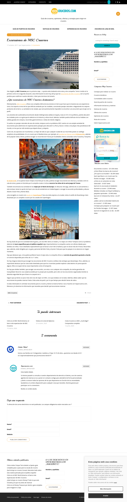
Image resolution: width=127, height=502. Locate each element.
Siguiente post (82, 303)
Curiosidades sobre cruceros (103, 99)
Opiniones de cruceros (101, 116)
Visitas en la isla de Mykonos (45, 321)
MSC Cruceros (21, 104)
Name (9, 424)
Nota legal (36, 497)
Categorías (32, 2)
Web (50, 2)
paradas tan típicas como (72, 134)
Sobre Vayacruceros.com (102, 123)
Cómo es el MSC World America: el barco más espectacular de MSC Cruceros (18, 323)
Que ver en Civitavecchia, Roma (104, 196)
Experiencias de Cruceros (77, 29)
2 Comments (36, 45)
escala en (33, 195)
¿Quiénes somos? (19, 2)
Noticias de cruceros (51, 29)
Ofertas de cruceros (100, 112)
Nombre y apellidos (103, 64)
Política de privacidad (13, 497)
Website (10, 434)
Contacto (42, 2)
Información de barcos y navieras (104, 105)
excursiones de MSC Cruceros (70, 94)
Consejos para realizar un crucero (105, 92)
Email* (103, 73)
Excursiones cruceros (101, 169)
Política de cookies (26, 497)
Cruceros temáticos (100, 95)
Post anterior (15, 303)
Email (9, 429)
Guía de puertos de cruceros (24, 29)
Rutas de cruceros (100, 119)
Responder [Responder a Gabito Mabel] (86, 347)
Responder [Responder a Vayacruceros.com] (86, 366)
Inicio (9, 2)
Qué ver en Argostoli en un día (104, 211)
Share (88, 293)
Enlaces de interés (46, 497)
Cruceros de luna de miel (104, 29)
